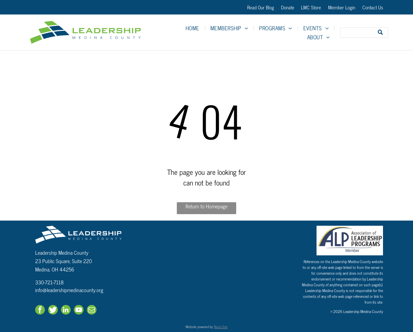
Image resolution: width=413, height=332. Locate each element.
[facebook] (40, 310)
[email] (91, 310)
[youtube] (79, 310)
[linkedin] (66, 310)
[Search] (364, 32)
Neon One (220, 326)
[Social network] (53, 310)
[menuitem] (193, 28)
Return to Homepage (206, 206)
